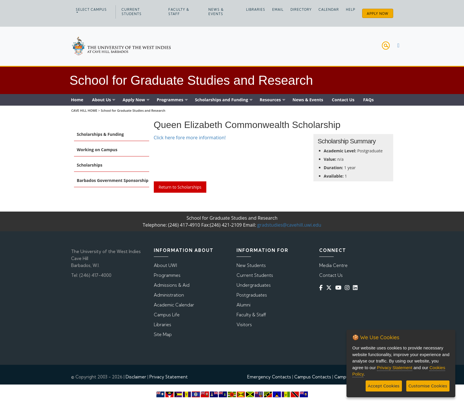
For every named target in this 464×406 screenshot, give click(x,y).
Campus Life (167, 314)
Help (350, 10)
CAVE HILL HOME (84, 110)
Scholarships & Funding (100, 134)
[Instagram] (348, 287)
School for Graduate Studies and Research (133, 110)
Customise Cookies (428, 386)
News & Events (216, 12)
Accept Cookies (384, 386)
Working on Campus (97, 149)
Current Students (132, 12)
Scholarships (89, 165)
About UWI (165, 265)
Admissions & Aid (171, 285)
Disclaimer (136, 377)
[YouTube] (339, 287)
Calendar (329, 10)
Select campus (91, 10)
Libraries (255, 10)
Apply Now (378, 14)
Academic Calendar (174, 305)
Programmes (167, 275)
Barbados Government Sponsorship (113, 180)
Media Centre (333, 265)
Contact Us (331, 275)
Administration (169, 295)
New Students (251, 265)
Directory (301, 10)
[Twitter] (330, 287)
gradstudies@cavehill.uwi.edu (289, 225)
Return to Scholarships (180, 187)
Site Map (163, 334)
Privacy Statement (168, 377)
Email (278, 10)
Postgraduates (251, 295)
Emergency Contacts (269, 377)
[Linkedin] (356, 287)
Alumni (243, 305)
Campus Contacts (312, 377)
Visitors (244, 324)
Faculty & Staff (178, 12)
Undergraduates (253, 285)
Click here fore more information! (190, 137)
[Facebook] (322, 287)
